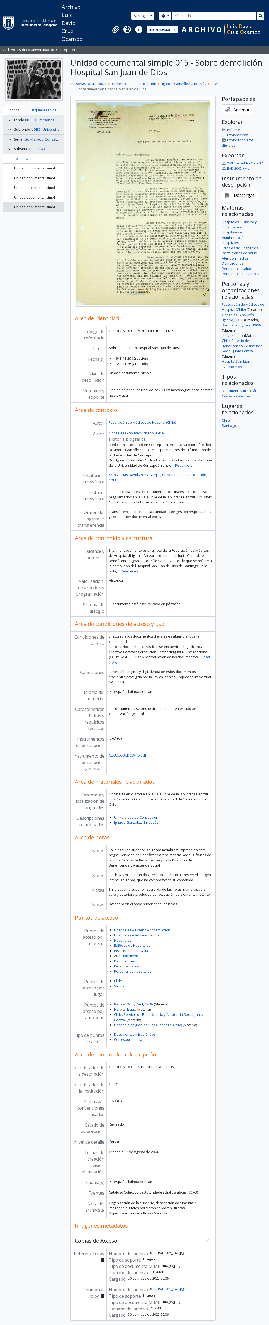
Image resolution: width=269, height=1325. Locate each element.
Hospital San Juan (236, 361)
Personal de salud (129, 966)
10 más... (21, 158)
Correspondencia (128, 1039)
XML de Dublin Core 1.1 (243, 163)
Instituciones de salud (131, 950)
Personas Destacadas (88, 83)
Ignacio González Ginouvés (184, 83)
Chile (118, 980)
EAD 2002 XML (235, 168)
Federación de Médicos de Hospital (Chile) (142, 422)
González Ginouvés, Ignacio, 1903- (136, 433)
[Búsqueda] (214, 16)
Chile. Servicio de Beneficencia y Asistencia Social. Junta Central (242, 345)
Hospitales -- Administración (136, 935)
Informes (232, 129)
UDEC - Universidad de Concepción (59, 129)
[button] (115, 29)
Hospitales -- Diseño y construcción (142, 930)
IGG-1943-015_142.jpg (167, 1288)
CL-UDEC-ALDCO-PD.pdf (127, 755)
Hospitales (122, 940)
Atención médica (127, 955)
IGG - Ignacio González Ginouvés (50, 139)
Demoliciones (125, 961)
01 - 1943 (38, 148)
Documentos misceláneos (135, 1034)
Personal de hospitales (132, 971)
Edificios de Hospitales (132, 945)
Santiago (121, 986)
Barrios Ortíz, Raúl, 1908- (133, 1004)
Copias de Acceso (96, 1240)
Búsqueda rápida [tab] (43, 110)
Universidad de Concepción (134, 83)
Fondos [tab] (14, 110)
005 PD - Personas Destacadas (49, 119)
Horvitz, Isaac (125, 1009)
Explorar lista (235, 135)
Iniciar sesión (160, 29)
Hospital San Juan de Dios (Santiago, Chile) (148, 1024)
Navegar (141, 15)
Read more (184, 465)
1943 (215, 83)
